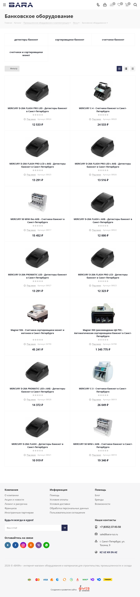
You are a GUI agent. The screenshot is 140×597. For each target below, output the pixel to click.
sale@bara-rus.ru (109, 534)
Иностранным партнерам (19, 512)
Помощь (54, 495)
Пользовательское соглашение (67, 512)
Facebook (15, 545)
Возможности (102, 503)
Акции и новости (14, 499)
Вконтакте (8, 545)
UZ (104, 552)
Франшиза (11, 508)
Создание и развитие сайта (63, 589)
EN (112, 552)
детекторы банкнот (26, 39)
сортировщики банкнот (69, 39)
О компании (12, 495)
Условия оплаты (59, 499)
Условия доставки (60, 503)
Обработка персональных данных (69, 508)
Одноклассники (31, 545)
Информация (58, 490)
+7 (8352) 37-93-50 (110, 527)
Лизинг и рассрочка (16, 503)
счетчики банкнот (113, 39)
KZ (101, 552)
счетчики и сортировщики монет (26, 54)
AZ (115, 552)
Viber (39, 545)
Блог (97, 495)
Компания (11, 490)
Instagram (23, 545)
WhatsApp (46, 545)
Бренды (99, 499)
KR (108, 552)
